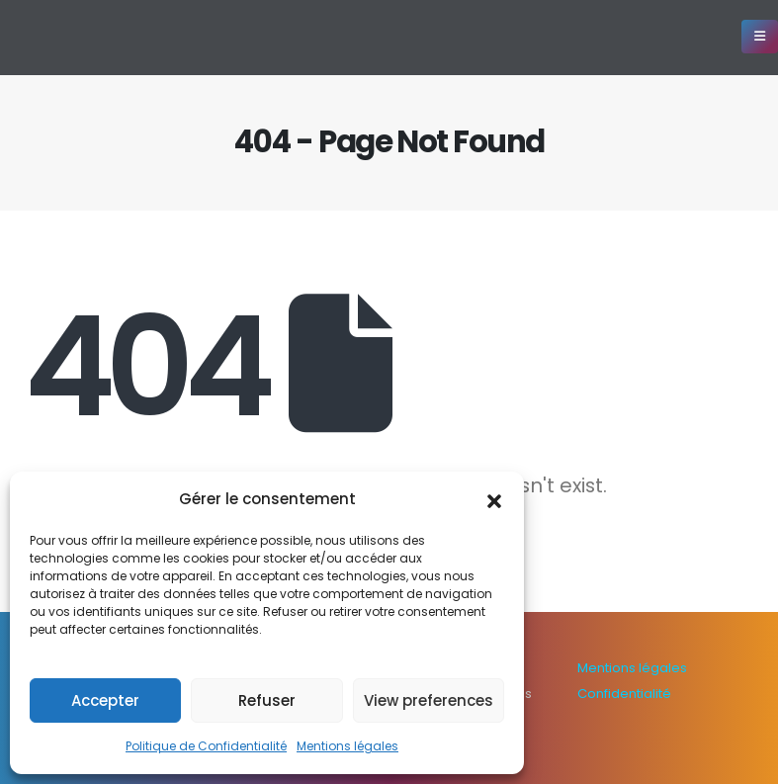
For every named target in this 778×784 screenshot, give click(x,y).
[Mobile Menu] (759, 36)
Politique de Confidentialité (206, 746)
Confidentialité (624, 693)
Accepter (105, 700)
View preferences (428, 700)
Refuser (267, 700)
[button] (494, 499)
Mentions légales (347, 746)
